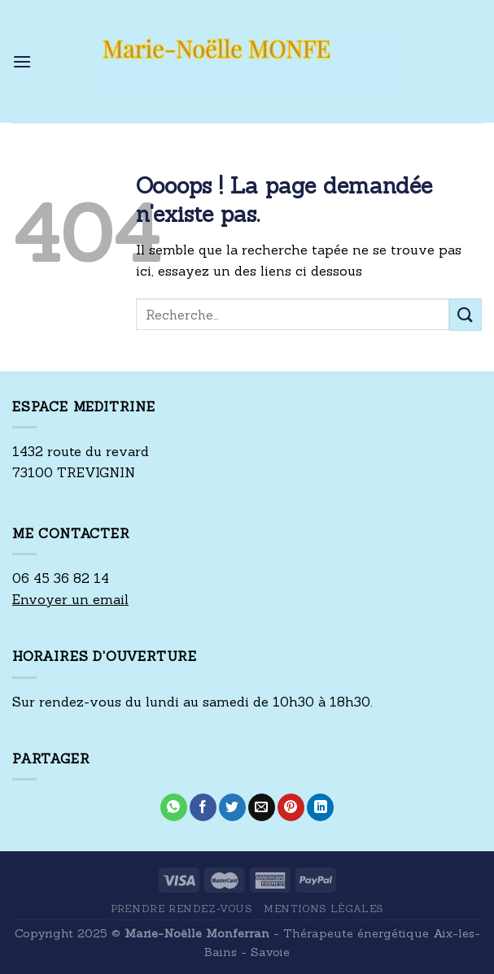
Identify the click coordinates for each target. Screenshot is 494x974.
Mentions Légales (323, 908)
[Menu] (22, 61)
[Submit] (465, 314)
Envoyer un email (70, 599)
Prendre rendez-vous (181, 908)
